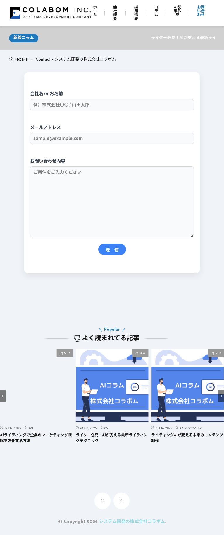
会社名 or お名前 (112, 99)
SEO (67, 353)
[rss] (121, 501)
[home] (102, 501)
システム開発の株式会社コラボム (132, 522)
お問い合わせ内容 (112, 198)
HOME (21, 60)
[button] (3, 396)
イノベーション (191, 428)
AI (31, 428)
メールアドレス (112, 132)
